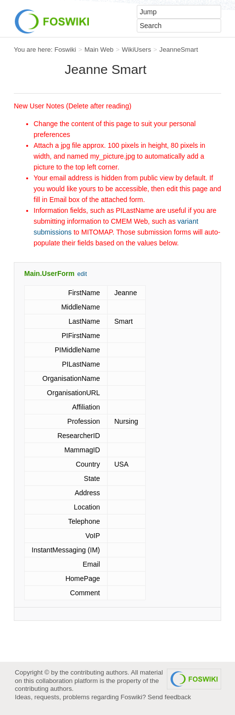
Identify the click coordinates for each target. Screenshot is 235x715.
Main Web (99, 49)
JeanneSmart (178, 49)
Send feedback (169, 697)
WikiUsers (136, 49)
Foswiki (65, 49)
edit (82, 274)
